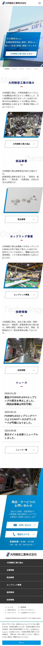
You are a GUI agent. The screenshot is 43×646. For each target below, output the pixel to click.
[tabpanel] (21, 36)
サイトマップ (11, 612)
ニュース (10, 607)
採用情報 (23, 607)
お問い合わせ (11, 610)
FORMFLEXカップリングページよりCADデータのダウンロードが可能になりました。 (21, 419)
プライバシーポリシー (27, 610)
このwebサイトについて (28, 612)
